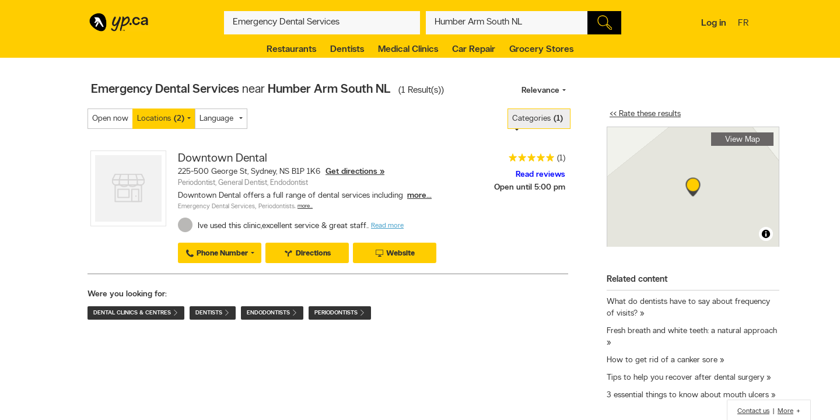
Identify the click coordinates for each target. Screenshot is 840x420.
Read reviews (540, 174)
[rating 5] (528, 160)
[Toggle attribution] (766, 234)
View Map (742, 139)
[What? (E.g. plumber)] (322, 22)
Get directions (351, 171)
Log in (713, 23)
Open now (110, 118)
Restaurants (291, 49)
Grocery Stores (541, 49)
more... (419, 195)
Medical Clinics (408, 49)
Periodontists (276, 207)
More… (305, 206)
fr (744, 24)
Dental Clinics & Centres (135, 313)
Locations (160, 118)
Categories (537, 118)
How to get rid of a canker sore (662, 360)
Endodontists (272, 313)
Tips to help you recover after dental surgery (685, 377)
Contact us (753, 411)
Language (216, 118)
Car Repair (473, 49)
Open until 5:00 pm (529, 187)
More (785, 411)
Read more (387, 225)
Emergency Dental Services (216, 207)
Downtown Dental (222, 158)
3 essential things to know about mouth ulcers (688, 395)
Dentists (347, 49)
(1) (561, 158)
